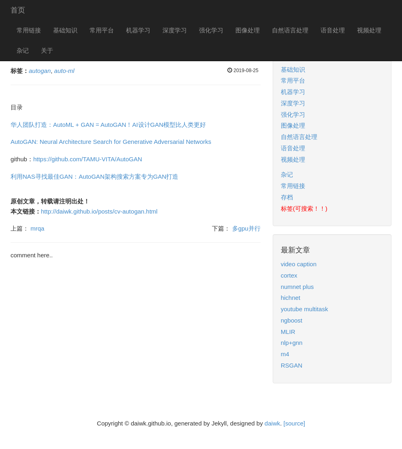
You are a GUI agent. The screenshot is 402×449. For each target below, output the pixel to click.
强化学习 (211, 30)
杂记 (23, 50)
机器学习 (138, 30)
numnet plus (297, 286)
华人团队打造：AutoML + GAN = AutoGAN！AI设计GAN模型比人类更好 (108, 124)
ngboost (291, 320)
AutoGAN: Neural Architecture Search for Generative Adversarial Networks (111, 141)
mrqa (37, 228)
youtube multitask (304, 309)
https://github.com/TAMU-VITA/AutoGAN (87, 159)
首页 (18, 10)
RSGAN (291, 365)
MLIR (288, 331)
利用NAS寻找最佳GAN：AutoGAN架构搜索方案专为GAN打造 (94, 176)
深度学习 (175, 30)
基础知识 (65, 30)
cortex (289, 275)
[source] (294, 423)
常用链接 (29, 30)
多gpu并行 (246, 228)
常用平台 (102, 30)
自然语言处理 (290, 30)
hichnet (290, 297)
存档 (287, 197)
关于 (47, 50)
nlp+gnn (292, 342)
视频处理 (369, 30)
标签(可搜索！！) (304, 208)
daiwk (272, 423)
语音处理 (333, 30)
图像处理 (247, 30)
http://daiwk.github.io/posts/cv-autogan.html (99, 211)
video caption (298, 264)
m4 (285, 354)
